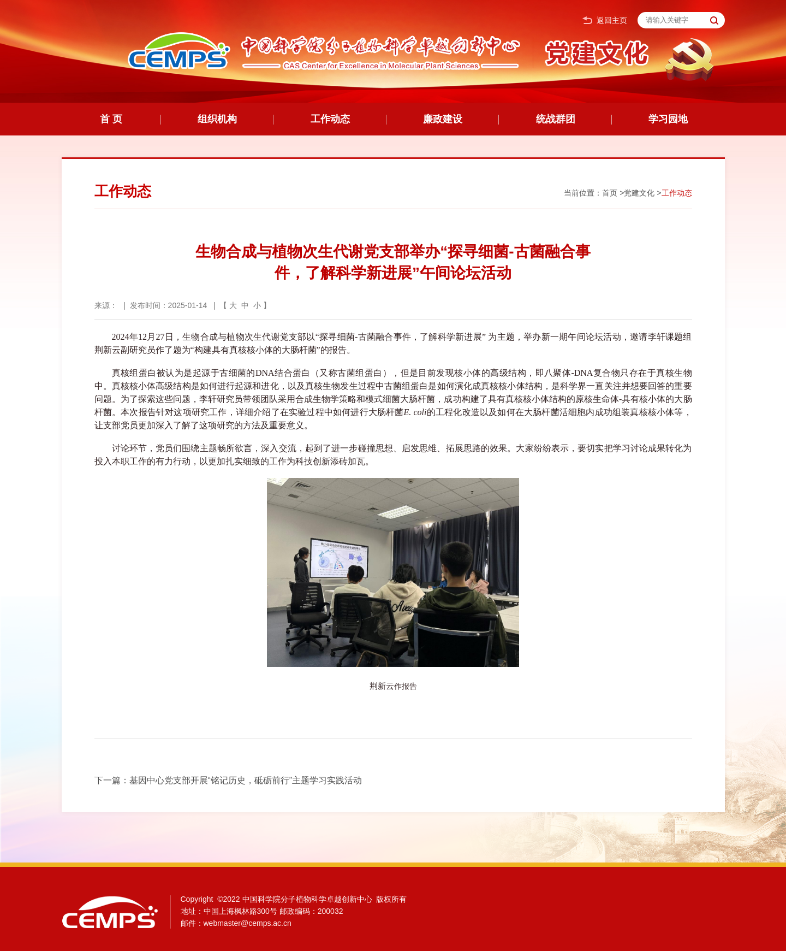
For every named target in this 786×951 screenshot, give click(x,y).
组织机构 (217, 119)
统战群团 (555, 119)
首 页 (111, 119)
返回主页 (604, 20)
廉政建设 (442, 119)
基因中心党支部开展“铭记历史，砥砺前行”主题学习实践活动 (245, 780)
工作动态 (330, 119)
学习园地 (668, 119)
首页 (609, 192)
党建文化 (639, 192)
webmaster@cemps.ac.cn (247, 923)
